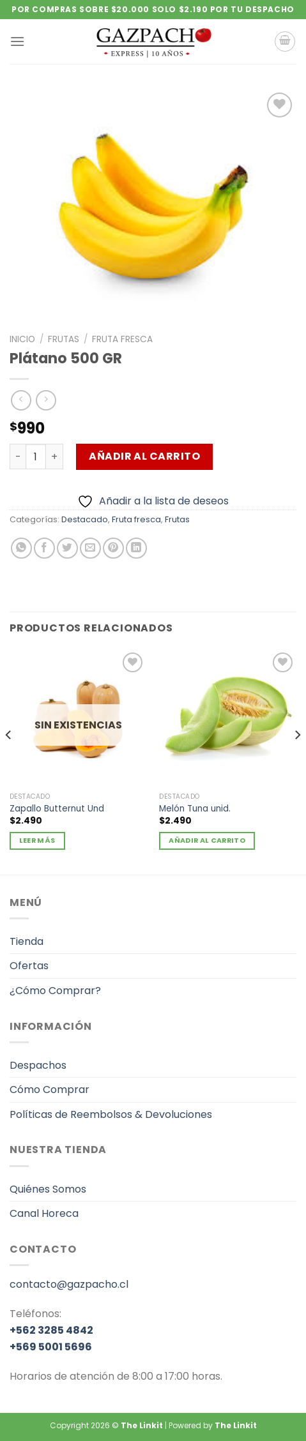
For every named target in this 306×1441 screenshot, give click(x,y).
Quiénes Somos (48, 1189)
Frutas (63, 339)
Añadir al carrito (144, 456)
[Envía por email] (90, 548)
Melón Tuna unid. (195, 809)
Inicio (22, 339)
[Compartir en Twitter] (67, 548)
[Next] (297, 760)
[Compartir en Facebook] (44, 548)
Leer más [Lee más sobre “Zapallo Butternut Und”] (37, 840)
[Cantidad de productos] (36, 456)
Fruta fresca (122, 339)
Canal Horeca (44, 1213)
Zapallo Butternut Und (57, 809)
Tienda (26, 941)
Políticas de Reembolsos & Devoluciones (111, 1114)
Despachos (38, 1065)
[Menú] (17, 41)
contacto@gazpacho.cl (69, 1284)
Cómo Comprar (49, 1089)
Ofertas (29, 965)
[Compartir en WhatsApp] (21, 548)
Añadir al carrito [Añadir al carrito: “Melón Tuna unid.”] (207, 840)
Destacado (84, 519)
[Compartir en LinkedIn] (136, 548)
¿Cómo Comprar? (55, 990)
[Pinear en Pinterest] (113, 548)
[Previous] (9, 760)
